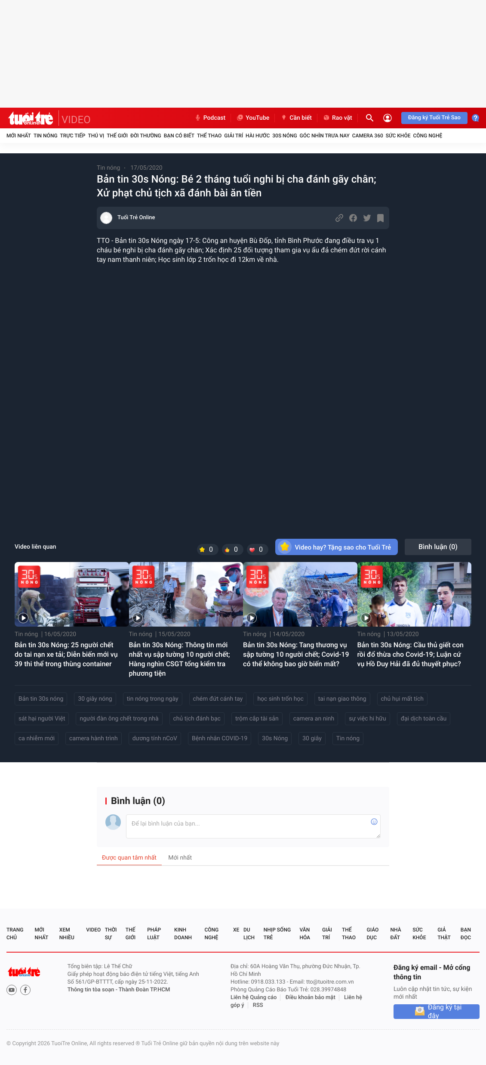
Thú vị (96, 136)
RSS (258, 1005)
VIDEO (76, 120)
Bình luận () (438, 547)
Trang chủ (14, 934)
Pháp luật (154, 934)
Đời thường (145, 136)
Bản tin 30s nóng (40, 699)
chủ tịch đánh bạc (197, 718)
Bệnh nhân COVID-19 (219, 738)
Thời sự (111, 934)
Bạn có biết (179, 136)
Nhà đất (395, 934)
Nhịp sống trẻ (277, 934)
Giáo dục (373, 934)
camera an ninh (314, 718)
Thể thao (209, 136)
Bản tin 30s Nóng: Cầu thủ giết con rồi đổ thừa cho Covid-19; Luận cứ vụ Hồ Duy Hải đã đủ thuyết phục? (410, 654)
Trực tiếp (73, 136)
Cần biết (296, 118)
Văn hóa (304, 934)
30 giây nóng (95, 699)
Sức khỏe (398, 136)
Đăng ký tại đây (445, 1011)
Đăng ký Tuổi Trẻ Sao (434, 118)
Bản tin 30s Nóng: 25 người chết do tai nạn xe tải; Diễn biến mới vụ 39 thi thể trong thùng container (66, 654)
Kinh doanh (183, 934)
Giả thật (443, 934)
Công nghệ (427, 136)
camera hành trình (93, 738)
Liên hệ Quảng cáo (254, 997)
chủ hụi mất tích (402, 699)
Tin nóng (46, 136)
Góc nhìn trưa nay (325, 136)
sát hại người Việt (41, 718)
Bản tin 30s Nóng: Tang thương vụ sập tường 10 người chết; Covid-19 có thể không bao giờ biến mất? (296, 654)
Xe (236, 930)
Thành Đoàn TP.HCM (144, 990)
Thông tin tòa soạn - (93, 990)
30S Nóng (284, 136)
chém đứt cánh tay (218, 699)
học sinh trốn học (280, 699)
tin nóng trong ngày (152, 699)
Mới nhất (18, 136)
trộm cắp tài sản (257, 718)
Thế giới (117, 136)
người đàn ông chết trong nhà (119, 718)
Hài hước (258, 136)
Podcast (210, 118)
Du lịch (249, 934)
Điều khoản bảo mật (310, 997)
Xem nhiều (66, 934)
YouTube (252, 118)
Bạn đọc (466, 934)
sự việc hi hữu (367, 718)
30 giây (312, 738)
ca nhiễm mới (36, 738)
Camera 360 (367, 136)
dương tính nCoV (154, 738)
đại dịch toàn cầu (424, 718)
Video (93, 930)
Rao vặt (337, 118)
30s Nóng (275, 738)
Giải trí (233, 136)
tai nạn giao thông (342, 699)
